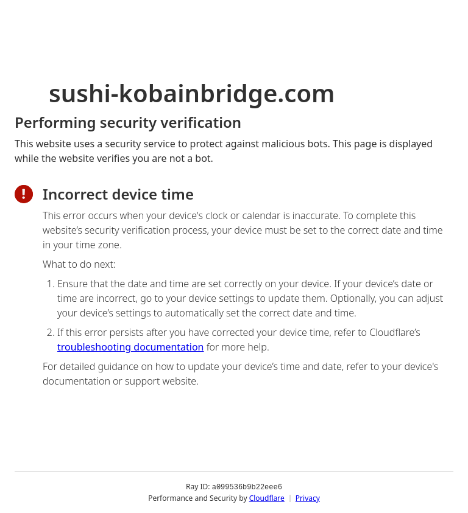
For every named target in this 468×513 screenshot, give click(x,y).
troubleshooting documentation (130, 347)
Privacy (308, 497)
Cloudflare (267, 497)
